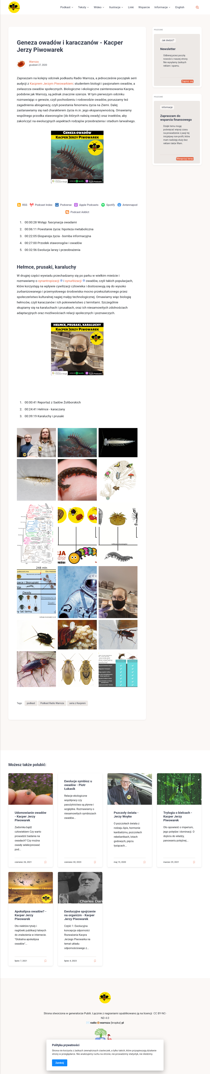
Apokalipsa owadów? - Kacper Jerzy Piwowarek (30, 915)
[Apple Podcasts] (86, 205)
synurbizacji (73, 281)
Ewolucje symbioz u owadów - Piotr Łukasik (78, 785)
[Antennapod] (127, 205)
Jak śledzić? (168, 40)
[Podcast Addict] (77, 212)
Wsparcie (144, 7)
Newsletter (168, 49)
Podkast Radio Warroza (52, 703)
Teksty (82, 7)
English (179, 7)
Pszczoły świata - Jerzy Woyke (126, 814)
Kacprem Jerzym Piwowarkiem (51, 83)
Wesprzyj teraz (185, 158)
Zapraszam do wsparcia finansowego (176, 118)
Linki (131, 7)
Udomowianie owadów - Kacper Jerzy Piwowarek (30, 816)
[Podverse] (63, 205)
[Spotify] (108, 205)
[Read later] (45, 862)
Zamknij (59, 1063)
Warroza (34, 62)
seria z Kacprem (77, 703)
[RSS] (22, 205)
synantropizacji (48, 281)
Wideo (98, 7)
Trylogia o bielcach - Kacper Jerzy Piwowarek (177, 816)
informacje (167, 107)
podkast (31, 703)
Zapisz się (187, 81)
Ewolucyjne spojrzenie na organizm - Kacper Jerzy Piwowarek (80, 915)
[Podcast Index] (41, 205)
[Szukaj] (197, 7)
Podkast (65, 7)
